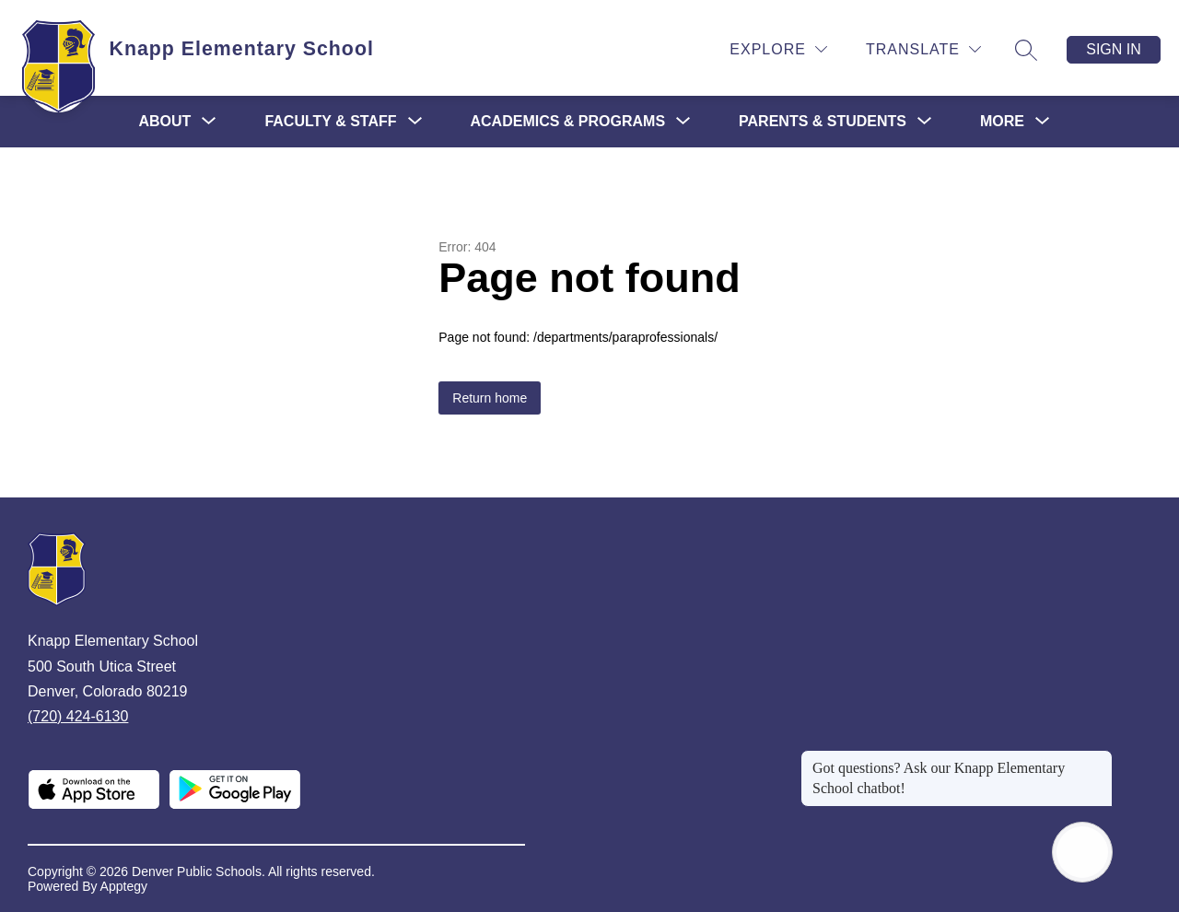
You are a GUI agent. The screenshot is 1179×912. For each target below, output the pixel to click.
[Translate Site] (923, 49)
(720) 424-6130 (78, 716)
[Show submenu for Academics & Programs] (568, 122)
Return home (489, 398)
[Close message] (1097, 759)
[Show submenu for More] (1002, 122)
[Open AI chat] (1082, 852)
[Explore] (778, 49)
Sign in (1113, 49)
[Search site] (1026, 50)
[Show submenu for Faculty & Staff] (330, 122)
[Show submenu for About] (165, 122)
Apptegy (123, 886)
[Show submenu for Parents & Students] (822, 122)
